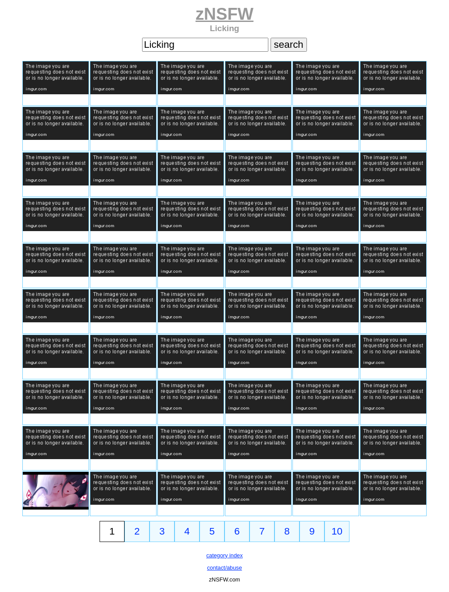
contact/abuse (224, 567)
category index (224, 555)
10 (336, 531)
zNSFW (224, 13)
